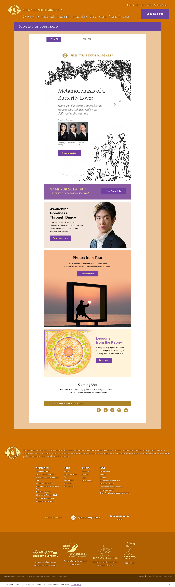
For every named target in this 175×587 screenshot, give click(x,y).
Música (102, 474)
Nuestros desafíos (43, 492)
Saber (142, 5)
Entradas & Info (155, 13)
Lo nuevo (86, 471)
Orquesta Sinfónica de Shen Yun (47, 479)
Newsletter (136, 5)
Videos (84, 16)
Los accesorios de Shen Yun (111, 487)
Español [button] (165, 5)
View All (53, 39)
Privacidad (158, 576)
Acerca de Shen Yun (70, 475)
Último (93, 16)
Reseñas (103, 16)
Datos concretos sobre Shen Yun (47, 487)
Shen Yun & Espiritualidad (46, 495)
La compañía (63, 16)
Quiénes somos (42, 467)
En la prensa (69, 486)
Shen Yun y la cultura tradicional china (115, 493)
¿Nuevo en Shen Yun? (45, 474)
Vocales (103, 478)
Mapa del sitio (168, 576)
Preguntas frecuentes (119, 16)
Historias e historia (107, 490)
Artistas (75, 16)
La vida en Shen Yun (44, 483)
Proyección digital (107, 484)
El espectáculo (48, 16)
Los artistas (68, 480)
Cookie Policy (76, 584)
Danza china (105, 471)
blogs (84, 478)
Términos (149, 576)
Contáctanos (149, 5)
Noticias (86, 467)
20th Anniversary (31, 16)
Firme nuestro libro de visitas (119, 517)
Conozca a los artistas (45, 498)
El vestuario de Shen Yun (110, 481)
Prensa (129, 5)
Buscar (157, 5)
